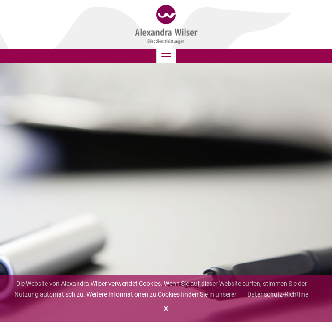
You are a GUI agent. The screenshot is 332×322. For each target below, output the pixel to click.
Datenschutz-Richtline (277, 294)
